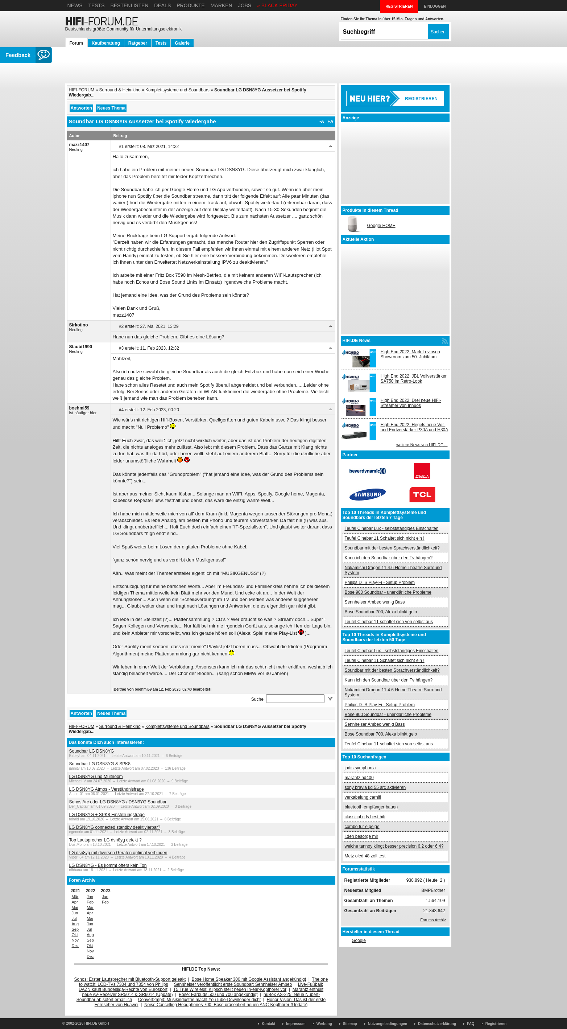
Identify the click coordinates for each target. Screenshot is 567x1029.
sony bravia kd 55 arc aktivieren (375, 787)
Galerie (182, 43)
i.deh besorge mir (361, 836)
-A (321, 121)
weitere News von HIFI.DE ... (421, 445)
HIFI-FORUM (82, 89)
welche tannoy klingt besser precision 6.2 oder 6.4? (394, 846)
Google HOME (381, 225)
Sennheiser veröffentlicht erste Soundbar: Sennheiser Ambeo (233, 984)
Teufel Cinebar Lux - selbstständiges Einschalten (392, 528)
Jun (75, 913)
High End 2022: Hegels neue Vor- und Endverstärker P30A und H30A (414, 427)
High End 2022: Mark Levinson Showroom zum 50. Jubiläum (410, 354)
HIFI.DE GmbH (96, 1023)
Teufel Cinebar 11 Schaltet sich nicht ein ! (385, 538)
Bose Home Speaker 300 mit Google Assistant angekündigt (249, 979)
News (75, 5)
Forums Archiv (433, 920)
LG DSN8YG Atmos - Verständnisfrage (106, 789)
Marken (221, 5)
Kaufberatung (106, 43)
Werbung (324, 1024)
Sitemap (350, 1024)
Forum (76, 43)
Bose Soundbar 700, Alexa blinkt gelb (381, 611)
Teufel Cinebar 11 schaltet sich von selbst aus (389, 621)
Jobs (245, 5)
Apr (75, 902)
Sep (75, 929)
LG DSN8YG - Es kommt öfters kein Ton (108, 865)
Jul (74, 918)
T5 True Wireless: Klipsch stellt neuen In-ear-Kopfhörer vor (229, 989)
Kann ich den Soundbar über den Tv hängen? (389, 557)
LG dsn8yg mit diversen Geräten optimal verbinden (118, 852)
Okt (75, 935)
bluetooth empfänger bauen (371, 807)
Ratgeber (137, 43)
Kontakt (268, 1024)
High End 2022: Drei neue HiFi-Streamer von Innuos (411, 403)
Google (359, 940)
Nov (75, 940)
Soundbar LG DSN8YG (91, 751)
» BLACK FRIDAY (277, 5)
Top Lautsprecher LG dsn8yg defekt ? (105, 840)
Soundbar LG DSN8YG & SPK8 (100, 763)
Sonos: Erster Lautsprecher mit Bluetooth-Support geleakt (130, 979)
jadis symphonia (360, 767)
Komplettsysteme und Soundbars (177, 89)
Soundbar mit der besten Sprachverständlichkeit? (392, 548)
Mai (75, 907)
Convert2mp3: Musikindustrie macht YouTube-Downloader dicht (199, 999)
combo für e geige (362, 826)
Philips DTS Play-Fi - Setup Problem (380, 582)
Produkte (191, 5)
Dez (75, 945)
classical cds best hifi (365, 816)
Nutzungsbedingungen (387, 1024)
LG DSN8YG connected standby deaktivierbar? (114, 827)
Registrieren (495, 1024)
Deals (162, 5)
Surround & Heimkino (120, 89)
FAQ (471, 1024)
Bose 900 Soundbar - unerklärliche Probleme (388, 592)
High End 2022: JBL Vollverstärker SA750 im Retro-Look (414, 379)
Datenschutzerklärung (437, 1024)
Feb (90, 902)
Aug (75, 924)
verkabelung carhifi (363, 797)
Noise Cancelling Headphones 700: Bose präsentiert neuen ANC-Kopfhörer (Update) (225, 1004)
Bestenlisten (129, 5)
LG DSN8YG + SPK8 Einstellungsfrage (107, 814)
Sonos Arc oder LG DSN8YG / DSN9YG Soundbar (118, 801)
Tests (96, 5)
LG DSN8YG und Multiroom (96, 776)
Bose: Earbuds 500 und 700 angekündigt (218, 994)
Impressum (295, 1024)
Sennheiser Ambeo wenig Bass (375, 602)
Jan (90, 896)
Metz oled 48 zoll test (365, 856)
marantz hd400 (359, 777)
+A (331, 121)
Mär (75, 896)
